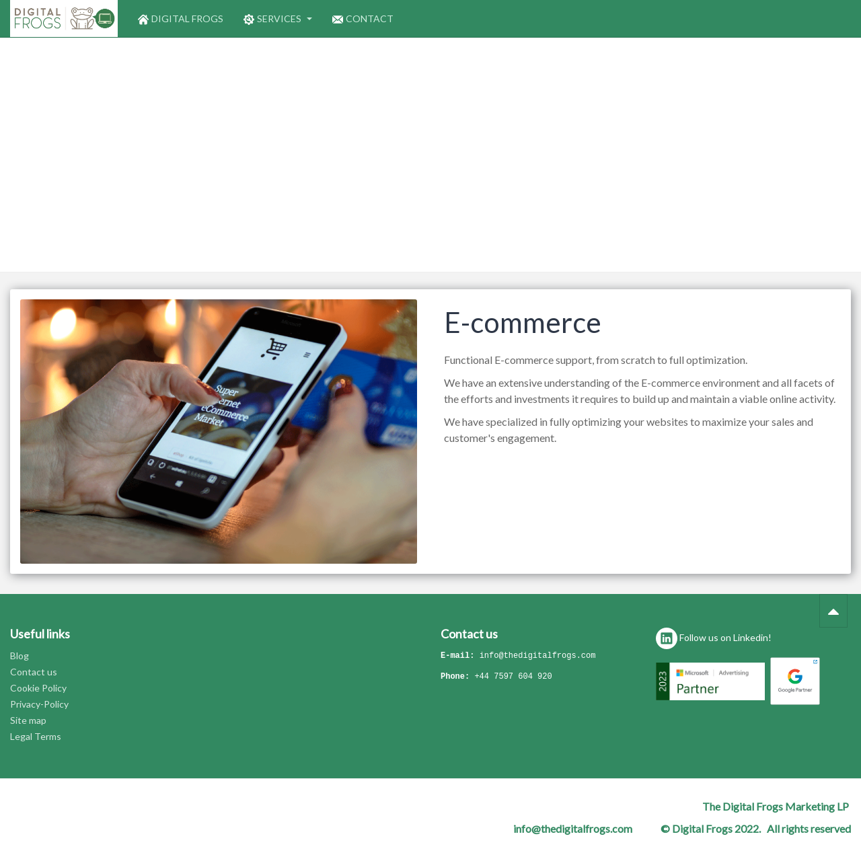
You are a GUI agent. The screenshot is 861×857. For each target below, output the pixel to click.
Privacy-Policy (39, 704)
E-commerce (522, 322)
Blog (19, 655)
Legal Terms (35, 736)
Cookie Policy (38, 688)
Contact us (33, 671)
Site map (28, 720)
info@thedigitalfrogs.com (538, 656)
